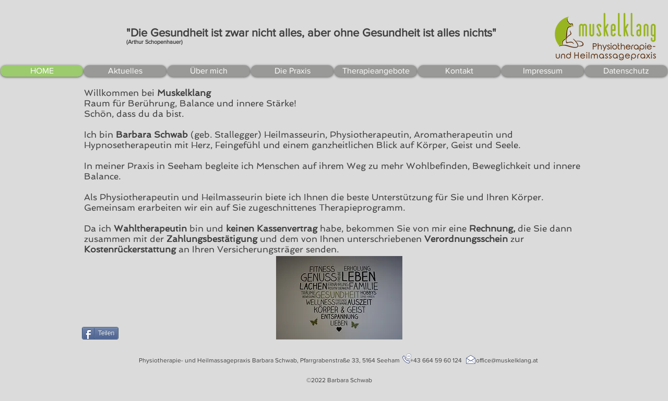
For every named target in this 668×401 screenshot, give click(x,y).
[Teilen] (100, 333)
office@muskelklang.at (507, 360)
